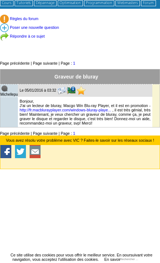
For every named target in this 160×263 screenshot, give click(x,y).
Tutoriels (23, 3)
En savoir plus (116, 259)
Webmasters (127, 3)
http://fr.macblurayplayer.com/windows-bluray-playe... (65, 110)
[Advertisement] (80, 43)
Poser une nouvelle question (29, 27)
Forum (148, 3)
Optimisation (70, 3)
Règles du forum (19, 18)
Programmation (99, 3)
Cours (6, 3)
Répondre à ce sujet (22, 36)
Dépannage (45, 3)
